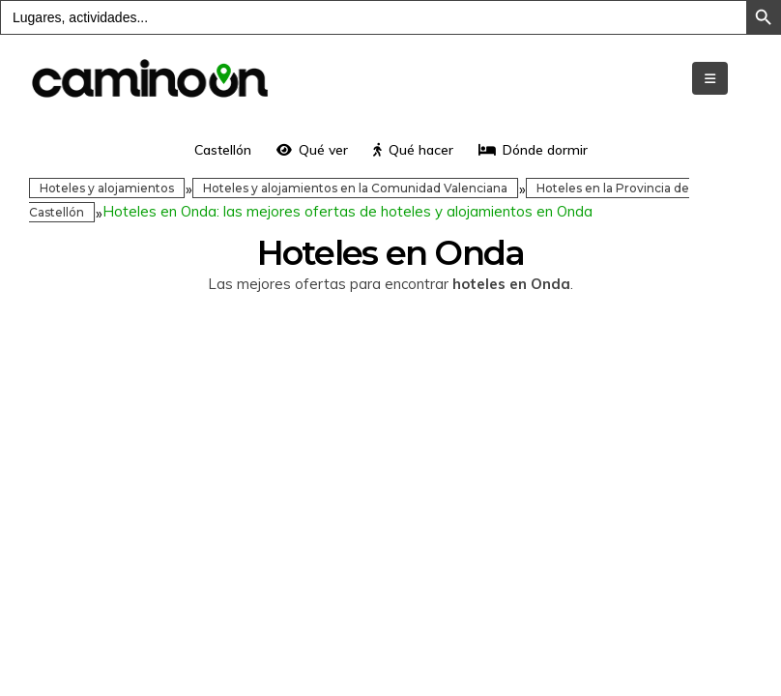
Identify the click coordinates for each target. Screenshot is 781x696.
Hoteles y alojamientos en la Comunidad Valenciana (355, 188)
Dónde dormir (533, 150)
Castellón (222, 150)
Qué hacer (413, 150)
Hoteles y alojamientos (107, 188)
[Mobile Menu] (710, 78)
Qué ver (312, 150)
